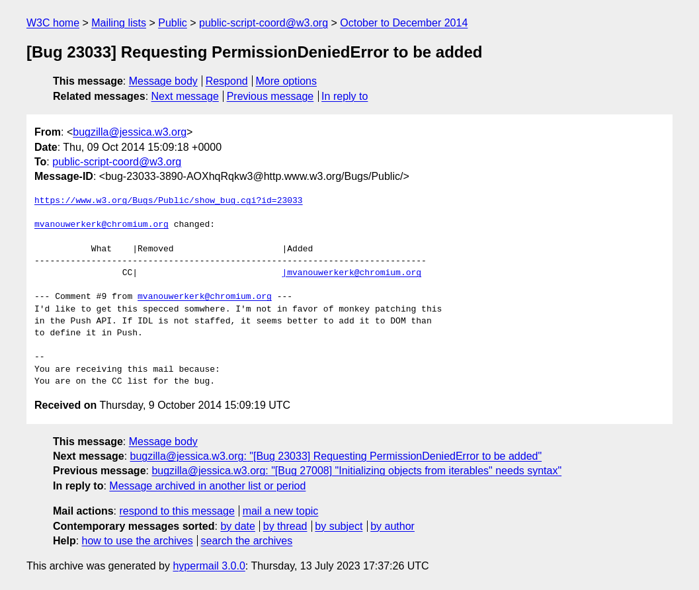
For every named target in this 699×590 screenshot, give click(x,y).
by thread (285, 526)
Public (172, 22)
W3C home (52, 22)
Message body (163, 81)
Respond (227, 81)
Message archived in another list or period (207, 485)
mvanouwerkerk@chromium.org (101, 225)
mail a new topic (281, 511)
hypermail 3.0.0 (209, 565)
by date (237, 526)
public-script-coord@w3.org (263, 22)
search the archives (247, 540)
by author (392, 526)
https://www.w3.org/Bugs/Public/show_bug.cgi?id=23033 (168, 201)
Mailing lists (118, 22)
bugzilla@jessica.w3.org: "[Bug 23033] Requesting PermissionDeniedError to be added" (336, 456)
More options (286, 81)
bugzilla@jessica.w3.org (129, 132)
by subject (338, 526)
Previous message (270, 96)
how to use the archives (137, 540)
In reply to (344, 96)
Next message (185, 96)
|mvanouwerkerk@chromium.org (351, 273)
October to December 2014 (404, 22)
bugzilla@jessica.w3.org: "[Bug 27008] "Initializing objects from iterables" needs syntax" (356, 470)
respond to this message (176, 511)
